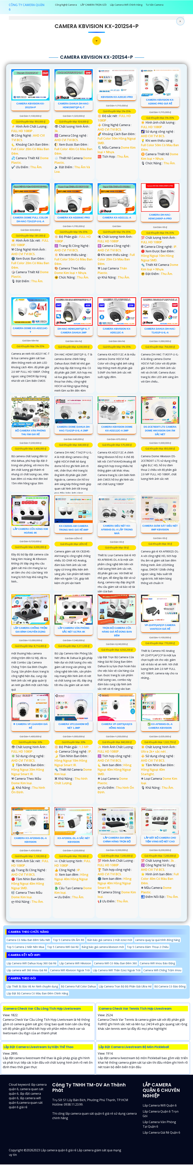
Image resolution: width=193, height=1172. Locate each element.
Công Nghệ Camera (66, 4)
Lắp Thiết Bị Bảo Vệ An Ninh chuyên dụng (32, 986)
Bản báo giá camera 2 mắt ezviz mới (109, 940)
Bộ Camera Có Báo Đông (169, 986)
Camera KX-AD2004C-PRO (73, 217)
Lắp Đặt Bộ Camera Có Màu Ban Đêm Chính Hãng (37, 993)
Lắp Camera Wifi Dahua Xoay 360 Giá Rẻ (31, 963)
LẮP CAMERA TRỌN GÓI (93, 4)
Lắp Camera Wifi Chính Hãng (126, 4)
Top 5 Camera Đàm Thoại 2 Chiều (147, 947)
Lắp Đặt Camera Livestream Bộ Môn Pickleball (134, 1047)
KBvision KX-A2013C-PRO (117, 97)
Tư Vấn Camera (154, 4)
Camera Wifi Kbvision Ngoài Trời (70, 970)
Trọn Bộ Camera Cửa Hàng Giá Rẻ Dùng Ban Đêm (117, 632)
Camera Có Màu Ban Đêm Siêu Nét (28, 940)
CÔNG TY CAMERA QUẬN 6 (26, 7)
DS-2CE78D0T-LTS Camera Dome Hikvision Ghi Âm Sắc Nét (160, 430)
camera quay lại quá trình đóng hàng (157, 940)
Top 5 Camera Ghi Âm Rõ (68, 940)
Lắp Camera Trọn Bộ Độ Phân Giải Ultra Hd (125, 986)
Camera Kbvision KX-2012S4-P (97, 26)
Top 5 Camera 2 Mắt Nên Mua (25, 947)
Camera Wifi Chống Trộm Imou (162, 970)
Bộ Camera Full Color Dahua (78, 986)
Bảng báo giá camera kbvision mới (103, 947)
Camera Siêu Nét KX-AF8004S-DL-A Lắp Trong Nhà (117, 529)
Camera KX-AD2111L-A (117, 217)
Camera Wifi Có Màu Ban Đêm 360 (115, 963)
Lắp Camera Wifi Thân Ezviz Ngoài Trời (116, 970)
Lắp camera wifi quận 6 (160, 1105)
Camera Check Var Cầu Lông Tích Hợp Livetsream (42, 1008)
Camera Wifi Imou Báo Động (157, 963)
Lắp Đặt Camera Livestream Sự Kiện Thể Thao (39, 1047)
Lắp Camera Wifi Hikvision (75, 963)
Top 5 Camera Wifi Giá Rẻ (63, 947)
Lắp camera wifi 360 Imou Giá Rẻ (27, 970)
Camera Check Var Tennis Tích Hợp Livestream (135, 1008)
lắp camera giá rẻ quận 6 (161, 1132)
